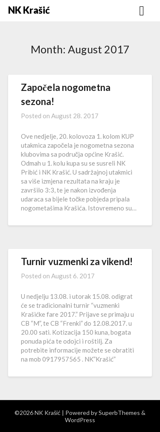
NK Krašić (29, 10)
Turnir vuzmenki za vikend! (77, 261)
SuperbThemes (119, 412)
